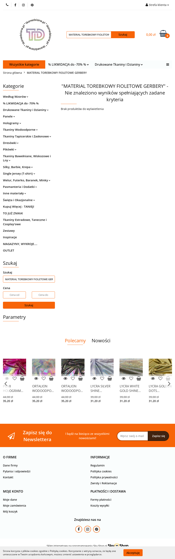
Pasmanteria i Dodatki (20, 187)
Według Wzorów (15, 96)
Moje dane (10, 499)
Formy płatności (100, 499)
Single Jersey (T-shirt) (19, 173)
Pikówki (9, 149)
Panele (9, 116)
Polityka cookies (101, 471)
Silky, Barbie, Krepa (18, 167)
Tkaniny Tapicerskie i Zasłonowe (27, 136)
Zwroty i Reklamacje (103, 483)
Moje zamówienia (14, 505)
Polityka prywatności (104, 477)
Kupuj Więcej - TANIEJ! (18, 206)
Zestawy (9, 231)
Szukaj (28, 305)
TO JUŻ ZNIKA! (13, 213)
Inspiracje (10, 237)
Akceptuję (133, 552)
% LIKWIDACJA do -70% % (68, 64)
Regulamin (97, 465)
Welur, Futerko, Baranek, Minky (26, 180)
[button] (10, 457)
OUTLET (8, 250)
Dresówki (11, 143)
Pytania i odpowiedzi (16, 471)
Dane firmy (10, 465)
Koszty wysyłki (99, 505)
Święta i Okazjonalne (19, 200)
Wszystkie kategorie (24, 64)
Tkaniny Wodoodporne (20, 129)
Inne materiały (14, 193)
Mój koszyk (10, 511)
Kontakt (8, 477)
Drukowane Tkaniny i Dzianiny (119, 64)
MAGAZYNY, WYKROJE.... (20, 244)
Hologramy (12, 123)
